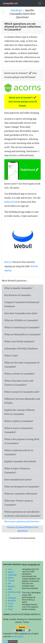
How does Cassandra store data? (21, 313)
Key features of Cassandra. (17, 295)
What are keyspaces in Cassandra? (21, 486)
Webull (8, 262)
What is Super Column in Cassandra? (17, 470)
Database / (18, 10)
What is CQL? (11, 355)
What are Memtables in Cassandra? (22, 334)
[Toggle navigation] (39, 3)
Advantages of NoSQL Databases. (21, 348)
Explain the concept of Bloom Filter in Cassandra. (19, 411)
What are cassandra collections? (20, 493)
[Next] (41, 11)
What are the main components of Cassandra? (21, 364)
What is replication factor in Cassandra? (18, 452)
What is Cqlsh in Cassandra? (18, 421)
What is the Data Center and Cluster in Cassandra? (18, 382)
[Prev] (3, 11)
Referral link (10, 201)
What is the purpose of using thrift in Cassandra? (21, 441)
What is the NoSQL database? (19, 341)
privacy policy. (18, 636)
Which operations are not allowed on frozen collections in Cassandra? (22, 513)
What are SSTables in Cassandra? (21, 320)
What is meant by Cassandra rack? (21, 391)
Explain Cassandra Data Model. (20, 461)
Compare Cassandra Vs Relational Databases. (21, 304)
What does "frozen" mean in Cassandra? (18, 502)
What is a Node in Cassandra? (19, 373)
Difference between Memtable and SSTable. (22, 400)
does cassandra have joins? (18, 479)
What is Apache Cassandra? (18, 288)
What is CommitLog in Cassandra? (22, 327)
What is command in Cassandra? (18, 430)
